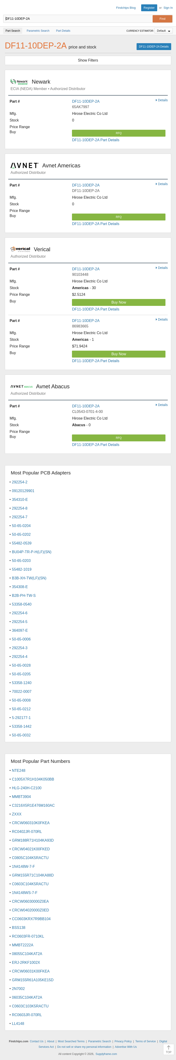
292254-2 (20, 482)
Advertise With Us (126, 1047)
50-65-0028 (21, 665)
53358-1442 (21, 726)
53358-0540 (21, 604)
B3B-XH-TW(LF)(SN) (29, 578)
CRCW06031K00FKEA (31, 971)
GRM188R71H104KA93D (33, 840)
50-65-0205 (21, 674)
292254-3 (20, 648)
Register (149, 7)
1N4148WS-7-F (24, 893)
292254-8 (20, 508)
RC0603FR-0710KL (28, 936)
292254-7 (20, 517)
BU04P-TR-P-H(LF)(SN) (31, 552)
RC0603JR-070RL (27, 1015)
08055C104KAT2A (27, 954)
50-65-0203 (21, 561)
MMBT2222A (22, 945)
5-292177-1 (21, 718)
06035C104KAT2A (27, 997)
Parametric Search (99, 1041)
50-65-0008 (21, 700)
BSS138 (18, 928)
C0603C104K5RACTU (30, 884)
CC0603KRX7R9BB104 (31, 919)
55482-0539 (21, 543)
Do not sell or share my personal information (84, 1047)
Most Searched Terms (71, 1041)
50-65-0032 (21, 735)
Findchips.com (7, 8)
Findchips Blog (126, 7)
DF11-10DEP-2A (85, 101)
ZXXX (17, 814)
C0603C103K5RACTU (30, 1006)
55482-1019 (21, 569)
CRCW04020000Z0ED (30, 910)
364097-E (20, 630)
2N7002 (18, 989)
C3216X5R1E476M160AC (33, 805)
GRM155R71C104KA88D (33, 875)
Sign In (168, 7)
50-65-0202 (21, 534)
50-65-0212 (21, 709)
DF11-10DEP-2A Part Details (95, 140)
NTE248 (18, 770)
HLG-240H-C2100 (26, 788)
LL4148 (18, 1024)
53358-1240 (21, 683)
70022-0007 (21, 692)
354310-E (20, 500)
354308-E (20, 587)
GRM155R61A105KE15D (32, 980)
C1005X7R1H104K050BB (33, 779)
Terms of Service (145, 1041)
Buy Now (118, 302)
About (50, 1041)
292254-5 (20, 622)
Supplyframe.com (106, 1054)
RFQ (119, 133)
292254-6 (20, 613)
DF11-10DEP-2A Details (154, 46)
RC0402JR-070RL (27, 832)
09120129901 (23, 491)
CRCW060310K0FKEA (31, 823)
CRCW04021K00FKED (31, 849)
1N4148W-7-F (23, 866)
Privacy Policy (123, 1041)
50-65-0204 (21, 526)
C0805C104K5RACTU (30, 858)
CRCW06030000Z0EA (30, 901)
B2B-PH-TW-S (24, 596)
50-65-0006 (21, 639)
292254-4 (20, 657)
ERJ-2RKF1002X (26, 962)
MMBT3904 (21, 797)
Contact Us (36, 1041)
